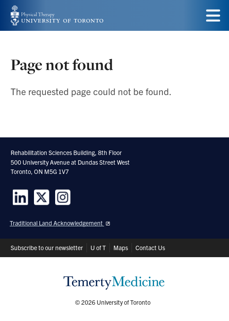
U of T (98, 247)
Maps (120, 247)
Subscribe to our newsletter (47, 247)
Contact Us (150, 247)
